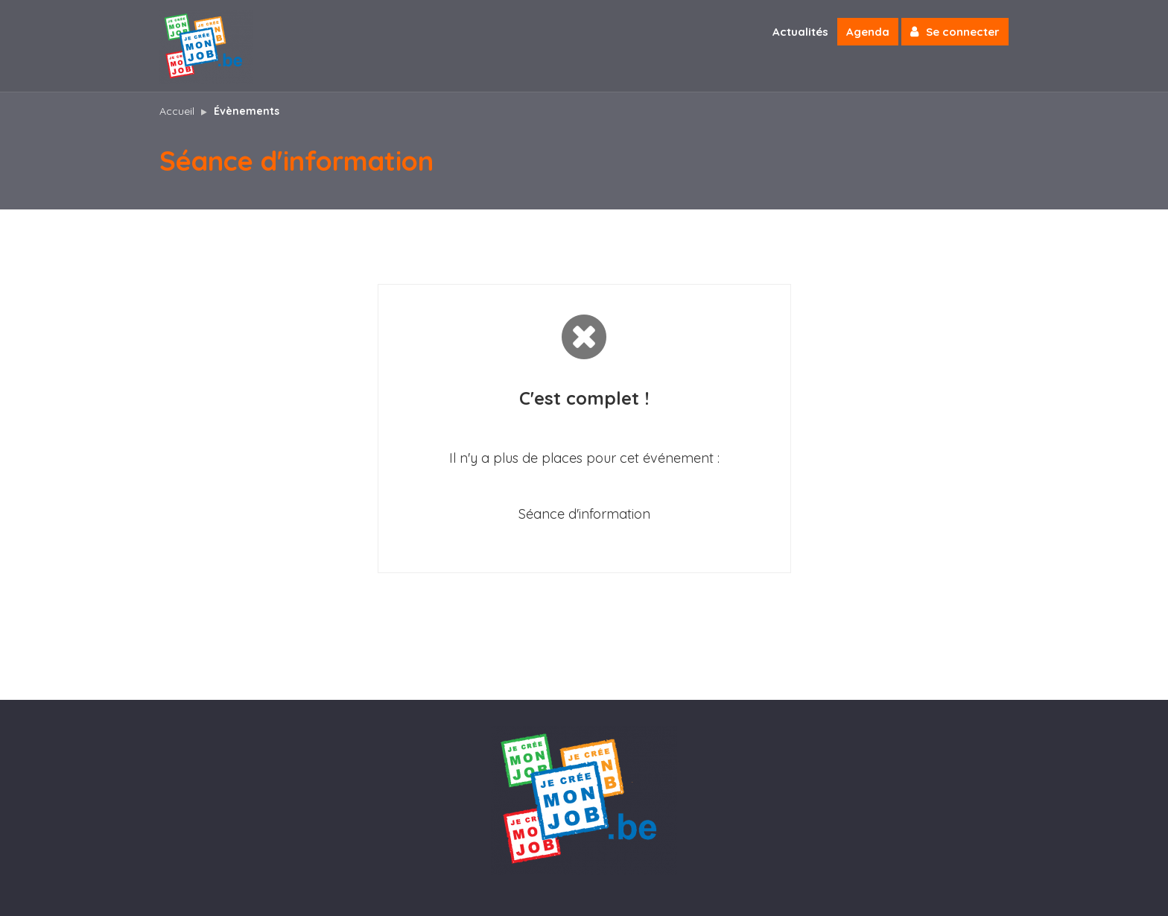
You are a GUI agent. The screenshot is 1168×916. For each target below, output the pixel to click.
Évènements (246, 111)
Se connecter (955, 31)
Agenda (867, 32)
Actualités (800, 32)
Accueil (176, 111)
